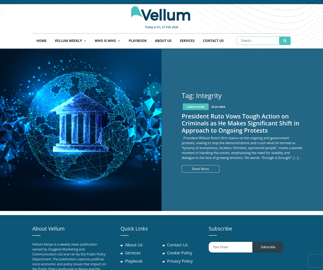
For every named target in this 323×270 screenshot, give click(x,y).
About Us (163, 40)
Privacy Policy (180, 261)
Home (41, 40)
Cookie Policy (180, 253)
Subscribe (268, 247)
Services (187, 40)
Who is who (108, 41)
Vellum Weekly (71, 41)
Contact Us (213, 40)
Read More (200, 169)
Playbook (138, 40)
